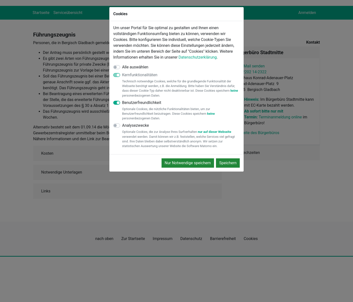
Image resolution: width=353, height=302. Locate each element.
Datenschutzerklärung (197, 57)
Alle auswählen (135, 67)
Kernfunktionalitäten (181, 85)
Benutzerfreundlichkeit (181, 110)
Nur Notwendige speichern (188, 163)
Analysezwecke (181, 135)
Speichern (228, 163)
